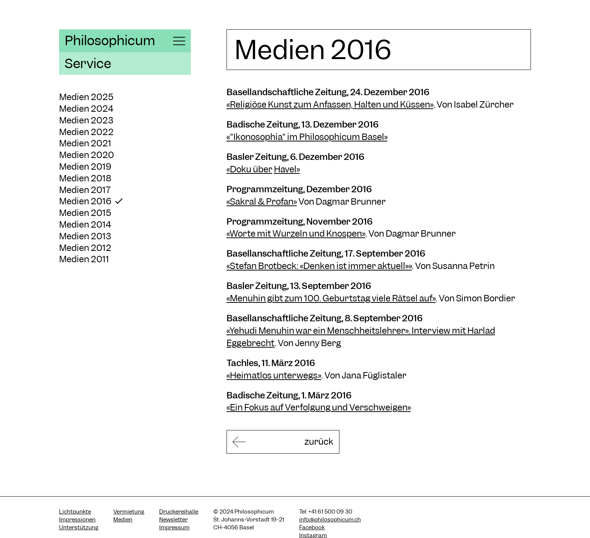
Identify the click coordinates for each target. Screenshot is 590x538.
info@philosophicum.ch (330, 519)
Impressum (174, 527)
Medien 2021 (85, 143)
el (293, 169)
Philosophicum (110, 40)
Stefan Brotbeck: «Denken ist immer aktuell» (319, 266)
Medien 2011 (84, 259)
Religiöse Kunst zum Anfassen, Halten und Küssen (330, 104)
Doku (240, 169)
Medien (122, 519)
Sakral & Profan (261, 201)
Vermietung (128, 511)
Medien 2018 (85, 178)
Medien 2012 (85, 248)
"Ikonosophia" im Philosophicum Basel (307, 137)
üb (257, 169)
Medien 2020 (86, 155)
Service (88, 63)
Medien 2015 (85, 213)
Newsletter (173, 519)
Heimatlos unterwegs (274, 375)
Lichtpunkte (75, 511)
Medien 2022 (86, 132)
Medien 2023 (86, 120)
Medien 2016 (85, 201)
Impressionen (77, 519)
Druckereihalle (178, 511)
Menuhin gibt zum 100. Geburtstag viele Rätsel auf (331, 298)
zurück (318, 441)
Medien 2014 (85, 224)
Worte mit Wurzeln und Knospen (296, 233)
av (284, 169)
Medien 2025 (86, 97)
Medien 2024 (86, 108)
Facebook (312, 527)
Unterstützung (78, 527)
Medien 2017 (85, 190)
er (267, 169)
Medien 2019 (85, 166)
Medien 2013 (85, 236)
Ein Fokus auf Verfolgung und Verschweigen (319, 407)
